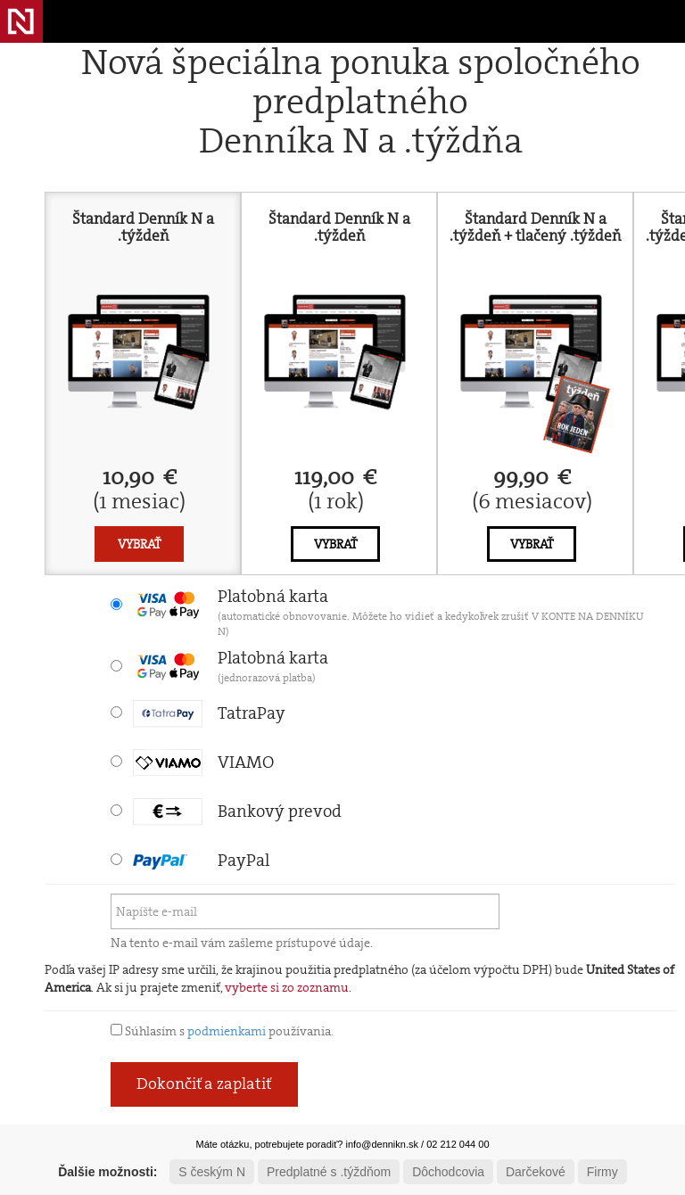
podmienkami (226, 1031)
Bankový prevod (237, 811)
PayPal (201, 860)
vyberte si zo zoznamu (287, 987)
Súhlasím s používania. (222, 1031)
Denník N (21, 21)
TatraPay (209, 713)
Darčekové (535, 1172)
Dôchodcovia (448, 1172)
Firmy (602, 1172)
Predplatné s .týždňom (329, 1172)
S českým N (211, 1172)
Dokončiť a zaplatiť (204, 1083)
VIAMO (203, 762)
